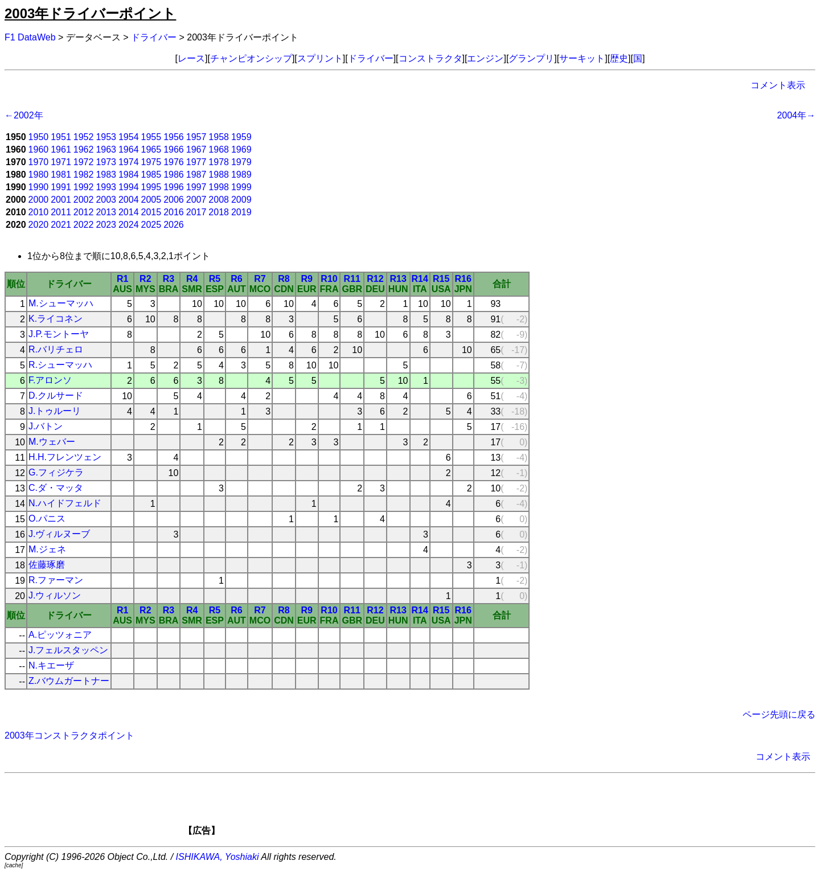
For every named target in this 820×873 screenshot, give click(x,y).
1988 (218, 174)
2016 (173, 212)
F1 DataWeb (30, 37)
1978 (218, 162)
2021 (61, 224)
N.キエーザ (51, 665)
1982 (83, 174)
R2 (145, 279)
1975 (151, 162)
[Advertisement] (429, 808)
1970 (38, 162)
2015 (151, 212)
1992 (83, 187)
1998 (218, 187)
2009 (241, 199)
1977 (196, 162)
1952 (83, 137)
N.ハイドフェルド (64, 503)
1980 (38, 174)
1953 (106, 137)
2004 (128, 199)
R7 (259, 279)
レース (191, 58)
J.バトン (45, 426)
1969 (241, 149)
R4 (192, 279)
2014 (128, 212)
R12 (375, 279)
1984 (128, 174)
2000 (38, 199)
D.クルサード (55, 395)
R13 (398, 279)
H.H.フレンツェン (64, 457)
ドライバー (154, 37)
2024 (128, 224)
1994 (128, 187)
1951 (61, 137)
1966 (173, 149)
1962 (83, 149)
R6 (236, 279)
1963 (106, 149)
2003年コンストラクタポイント (69, 735)
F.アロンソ (50, 380)
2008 (218, 199)
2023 (106, 224)
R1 (122, 279)
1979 (241, 162)
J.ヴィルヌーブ (59, 534)
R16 (463, 279)
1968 (218, 149)
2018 (218, 212)
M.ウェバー (51, 441)
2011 (61, 212)
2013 (106, 212)
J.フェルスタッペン (68, 650)
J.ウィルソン (54, 595)
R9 (306, 279)
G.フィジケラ (56, 472)
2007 (196, 199)
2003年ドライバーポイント (90, 13)
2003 (106, 199)
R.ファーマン (55, 580)
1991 (61, 187)
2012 (83, 212)
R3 (168, 279)
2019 (241, 212)
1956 (173, 137)
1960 (38, 149)
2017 (196, 212)
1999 (241, 187)
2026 (173, 224)
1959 (241, 137)
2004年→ (796, 115)
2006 (173, 199)
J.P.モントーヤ (58, 334)
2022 (83, 224)
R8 (283, 279)
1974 (128, 162)
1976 (173, 162)
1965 (151, 149)
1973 (106, 162)
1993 (106, 187)
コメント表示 (778, 85)
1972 (83, 162)
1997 (196, 187)
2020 (38, 224)
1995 (151, 187)
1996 (173, 187)
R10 (329, 279)
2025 (151, 224)
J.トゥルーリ (54, 411)
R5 (214, 279)
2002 (83, 199)
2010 (38, 212)
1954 (128, 137)
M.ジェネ (47, 549)
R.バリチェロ (55, 349)
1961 (61, 149)
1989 (241, 174)
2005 (151, 199)
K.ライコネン (55, 318)
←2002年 (24, 115)
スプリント (320, 58)
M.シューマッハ (60, 303)
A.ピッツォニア (60, 635)
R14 (420, 279)
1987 (196, 174)
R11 (352, 279)
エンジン (485, 58)
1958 (218, 137)
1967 (196, 149)
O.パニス (46, 518)
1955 (151, 137)
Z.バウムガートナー (68, 681)
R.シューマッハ (60, 365)
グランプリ (531, 58)
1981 (61, 174)
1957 (196, 137)
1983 (106, 174)
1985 (151, 174)
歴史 (619, 58)
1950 (38, 137)
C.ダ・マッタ (55, 488)
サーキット (582, 58)
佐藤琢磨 (46, 564)
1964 (128, 149)
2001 (61, 199)
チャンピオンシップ (251, 58)
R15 (441, 279)
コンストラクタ (430, 58)
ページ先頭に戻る (779, 714)
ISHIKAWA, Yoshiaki (217, 857)
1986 (173, 174)
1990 (38, 187)
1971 (61, 162)
